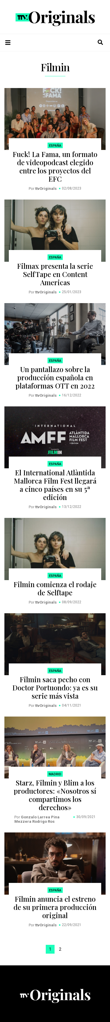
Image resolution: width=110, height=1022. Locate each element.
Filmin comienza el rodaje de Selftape (55, 588)
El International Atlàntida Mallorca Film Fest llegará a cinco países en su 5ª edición (55, 485)
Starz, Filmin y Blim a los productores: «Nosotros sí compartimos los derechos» (55, 795)
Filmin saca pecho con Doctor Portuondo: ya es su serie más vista (55, 687)
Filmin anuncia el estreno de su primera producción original (55, 907)
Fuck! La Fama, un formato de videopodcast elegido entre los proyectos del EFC (55, 166)
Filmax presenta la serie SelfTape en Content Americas (55, 274)
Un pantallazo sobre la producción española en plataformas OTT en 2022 (55, 377)
